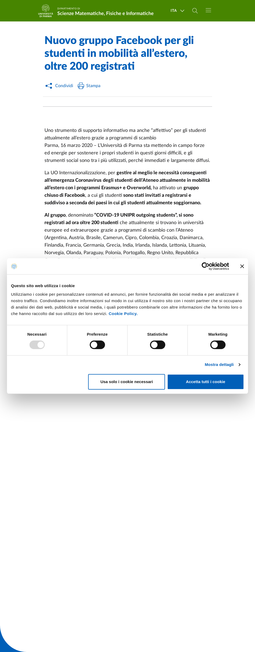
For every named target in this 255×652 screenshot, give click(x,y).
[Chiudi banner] (242, 266)
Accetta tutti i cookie (205, 381)
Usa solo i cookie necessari (126, 381)
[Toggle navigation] (208, 10)
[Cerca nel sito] (195, 11)
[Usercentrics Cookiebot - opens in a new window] (205, 266)
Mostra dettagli (219, 364)
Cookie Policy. (123, 313)
